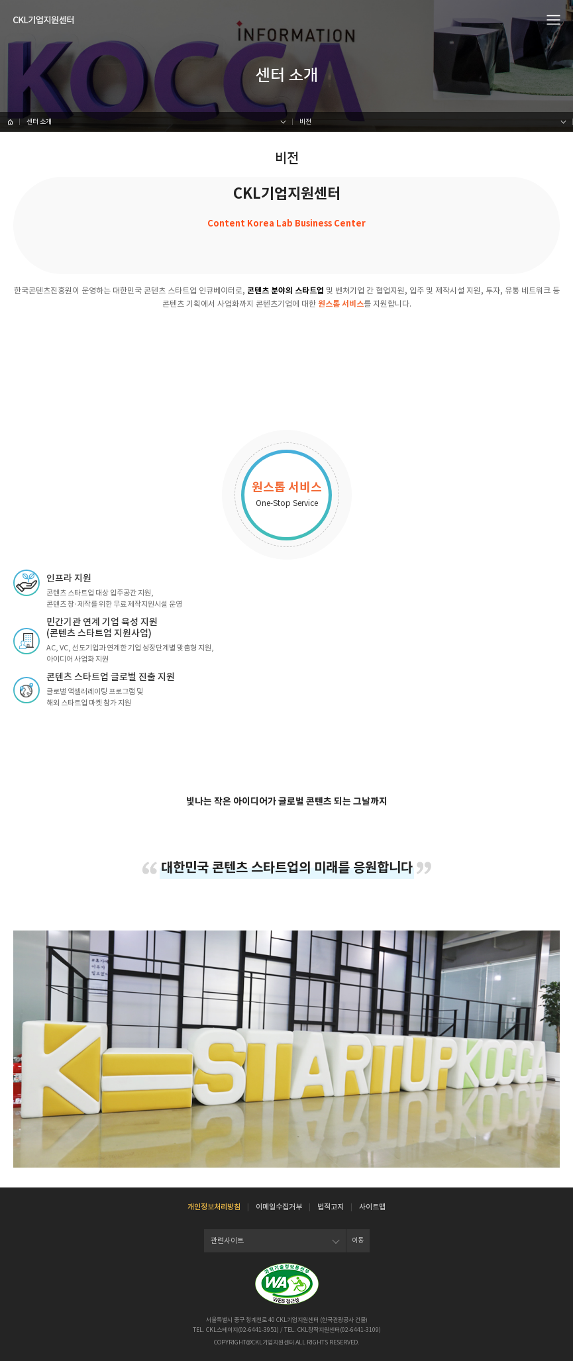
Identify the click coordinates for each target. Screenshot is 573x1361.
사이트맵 (372, 1206)
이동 (358, 1240)
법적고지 (330, 1206)
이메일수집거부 (279, 1206)
